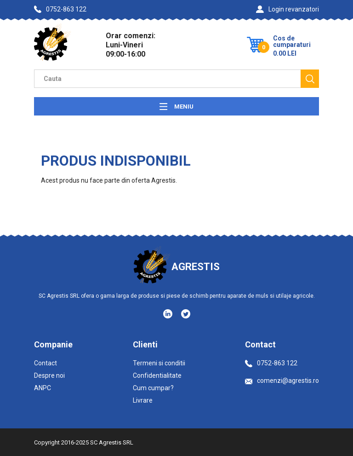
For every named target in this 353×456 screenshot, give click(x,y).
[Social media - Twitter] (185, 313)
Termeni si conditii (159, 363)
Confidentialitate (157, 375)
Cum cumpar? (153, 388)
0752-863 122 (60, 9)
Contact (45, 363)
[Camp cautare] (167, 78)
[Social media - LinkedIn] (168, 313)
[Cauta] (310, 78)
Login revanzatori (287, 9)
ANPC (42, 388)
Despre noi (49, 375)
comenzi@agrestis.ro (282, 380)
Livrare (143, 400)
